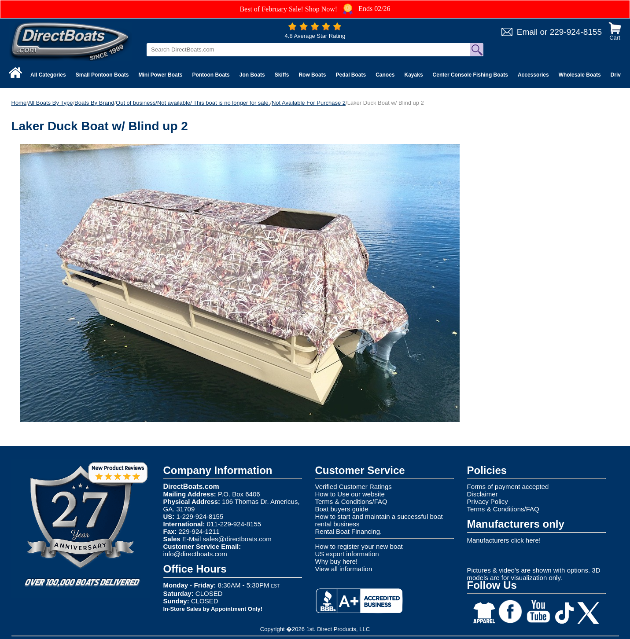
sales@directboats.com (237, 539)
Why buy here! (336, 561)
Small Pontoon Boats (102, 75)
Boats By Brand (94, 102)
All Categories (48, 75)
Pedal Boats (350, 75)
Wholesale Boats (580, 75)
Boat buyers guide (341, 509)
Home (19, 102)
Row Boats (312, 75)
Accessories (533, 75)
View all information (343, 569)
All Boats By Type (50, 102)
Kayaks (414, 75)
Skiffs (282, 75)
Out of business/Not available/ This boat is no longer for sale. (193, 102)
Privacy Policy (487, 501)
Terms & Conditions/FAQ (351, 501)
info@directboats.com (195, 554)
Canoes (385, 75)
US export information (347, 554)
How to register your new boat (359, 546)
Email (527, 32)
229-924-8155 (576, 32)
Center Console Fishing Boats (470, 75)
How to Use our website (350, 494)
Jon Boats (252, 75)
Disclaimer (482, 494)
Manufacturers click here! (504, 540)
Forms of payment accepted (508, 486)
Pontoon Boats (210, 75)
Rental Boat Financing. (348, 531)
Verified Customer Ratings (353, 486)
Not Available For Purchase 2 (309, 102)
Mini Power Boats (160, 75)
